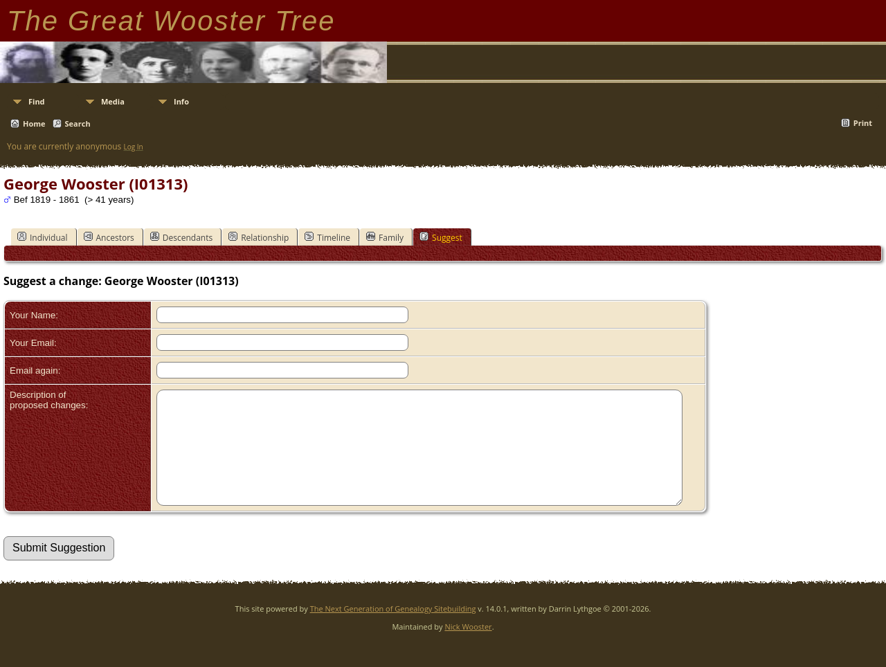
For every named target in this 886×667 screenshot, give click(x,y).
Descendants (181, 237)
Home (34, 123)
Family (385, 237)
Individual (42, 237)
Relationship (258, 237)
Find (36, 101)
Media (113, 101)
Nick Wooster (467, 647)
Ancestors (109, 237)
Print (862, 123)
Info (181, 101)
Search (78, 123)
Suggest (440, 237)
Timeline (327, 237)
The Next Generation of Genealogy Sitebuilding (393, 629)
